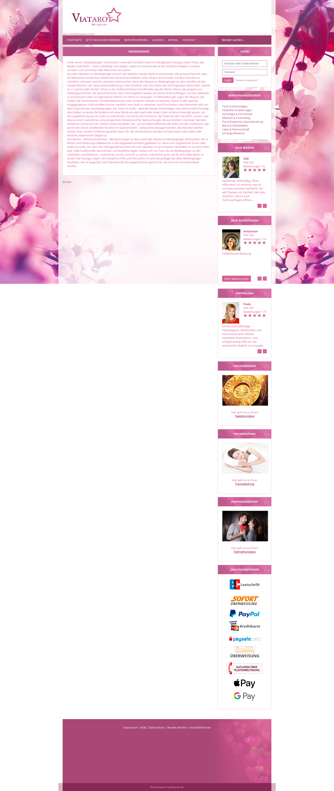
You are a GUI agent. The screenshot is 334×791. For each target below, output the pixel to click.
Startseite (74, 40)
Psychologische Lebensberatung (242, 122)
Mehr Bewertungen (236, 279)
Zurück (67, 182)
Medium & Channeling (236, 118)
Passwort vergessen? (247, 80)
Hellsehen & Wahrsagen (237, 110)
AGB (143, 727)
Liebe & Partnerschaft (235, 129)
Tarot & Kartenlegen (235, 106)
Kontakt (189, 40)
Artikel (173, 40)
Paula (246, 304)
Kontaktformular (200, 727)
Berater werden (136, 40)
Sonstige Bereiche (233, 133)
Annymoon (250, 231)
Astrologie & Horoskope (237, 114)
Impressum (130, 727)
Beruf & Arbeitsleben (235, 125)
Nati (246, 158)
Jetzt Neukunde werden (103, 40)
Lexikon (158, 40)
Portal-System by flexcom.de (167, 787)
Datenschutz (156, 727)
